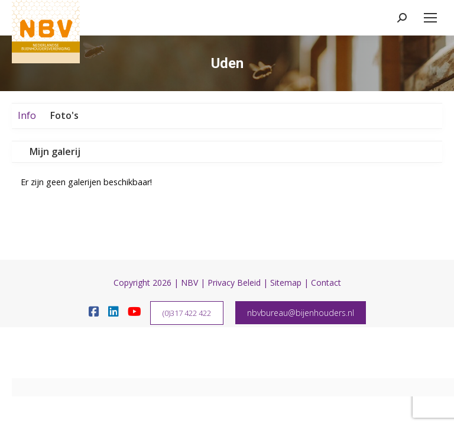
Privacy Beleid (234, 282)
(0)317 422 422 (187, 313)
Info (27, 115)
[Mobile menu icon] (430, 18)
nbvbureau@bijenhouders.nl (300, 312)
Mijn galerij (55, 151)
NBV (189, 282)
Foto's (64, 115)
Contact (326, 282)
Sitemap (285, 282)
